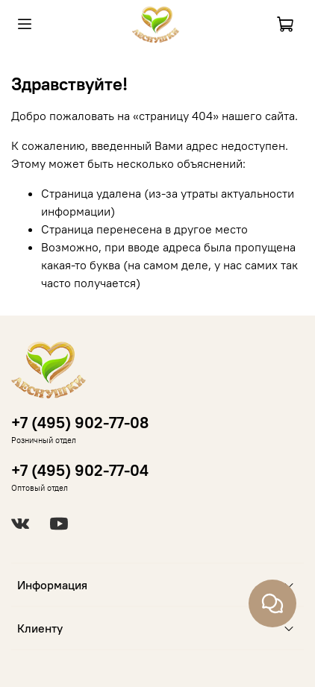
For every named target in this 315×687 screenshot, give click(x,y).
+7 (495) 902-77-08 (80, 422)
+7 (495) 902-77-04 (80, 470)
